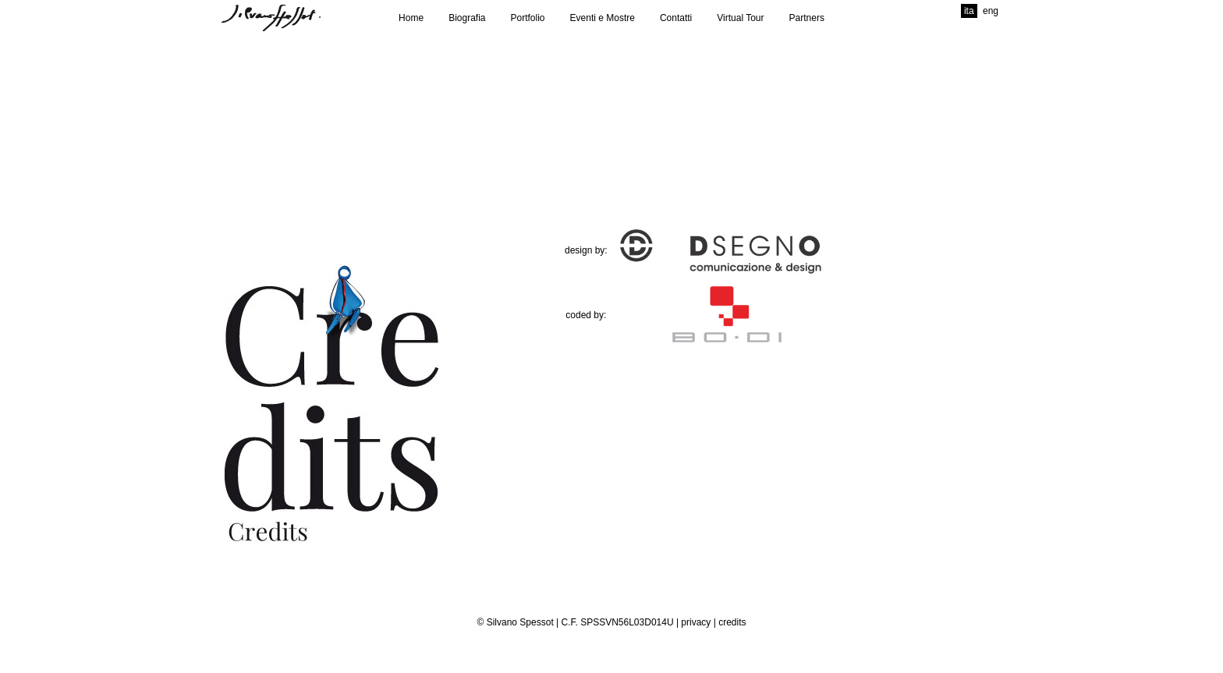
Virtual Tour (740, 17)
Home (411, 17)
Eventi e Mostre (602, 17)
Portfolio (528, 17)
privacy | (699, 622)
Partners (806, 17)
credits (732, 622)
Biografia (466, 17)
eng (990, 10)
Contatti (676, 17)
